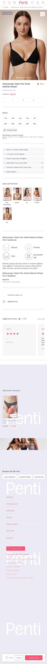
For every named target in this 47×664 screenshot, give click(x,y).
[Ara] (9, 2)
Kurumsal (10, 511)
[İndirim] (14, 2)
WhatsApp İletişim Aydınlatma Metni (19, 578)
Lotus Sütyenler (9, 477)
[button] (16, 77)
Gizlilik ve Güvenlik (13, 567)
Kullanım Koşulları (12, 570)
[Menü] (4, 2)
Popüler (9, 497)
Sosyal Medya (12, 524)
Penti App (10, 531)
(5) (42, 84)
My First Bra (39, 477)
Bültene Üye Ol (17, 548)
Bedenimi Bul (10, 130)
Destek (9, 517)
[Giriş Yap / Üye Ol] (37, 2)
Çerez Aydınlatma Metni (15, 563)
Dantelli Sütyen (25, 477)
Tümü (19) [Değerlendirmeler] (41, 319)
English (9, 538)
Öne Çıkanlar (12, 504)
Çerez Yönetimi (11, 574)
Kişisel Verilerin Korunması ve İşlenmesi (20, 559)
